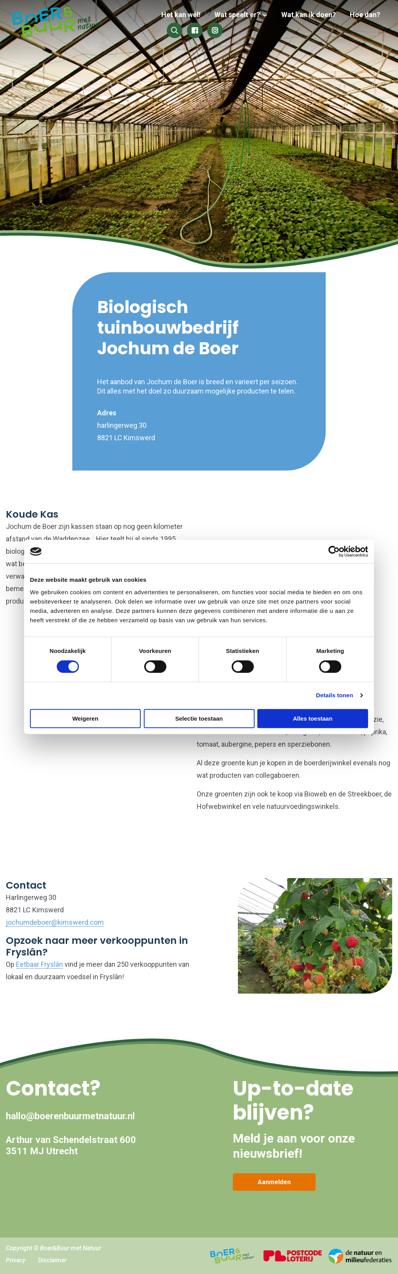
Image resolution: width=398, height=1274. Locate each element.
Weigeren (85, 718)
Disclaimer (52, 1260)
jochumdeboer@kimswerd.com (55, 922)
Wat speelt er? (240, 14)
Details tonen (334, 695)
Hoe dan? (365, 14)
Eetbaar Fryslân (39, 964)
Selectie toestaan (199, 718)
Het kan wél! (185, 14)
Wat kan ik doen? (310, 14)
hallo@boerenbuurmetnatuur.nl (70, 1116)
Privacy (16, 1260)
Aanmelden (274, 1182)
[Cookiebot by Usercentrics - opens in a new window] (334, 551)
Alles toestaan (313, 718)
